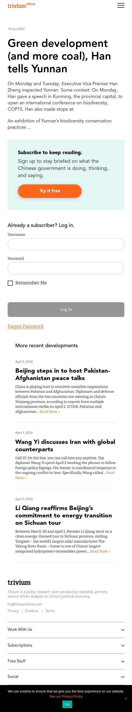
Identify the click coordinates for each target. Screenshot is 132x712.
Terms (50, 611)
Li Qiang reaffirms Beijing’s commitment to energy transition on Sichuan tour (63, 515)
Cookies (31, 611)
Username (16, 235)
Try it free (50, 191)
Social (66, 677)
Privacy (13, 611)
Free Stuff (66, 661)
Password (16, 258)
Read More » (50, 412)
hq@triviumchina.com (25, 604)
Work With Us (66, 630)
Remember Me (27, 282)
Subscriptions (66, 646)
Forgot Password (25, 326)
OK (67, 704)
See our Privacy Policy (65, 696)
